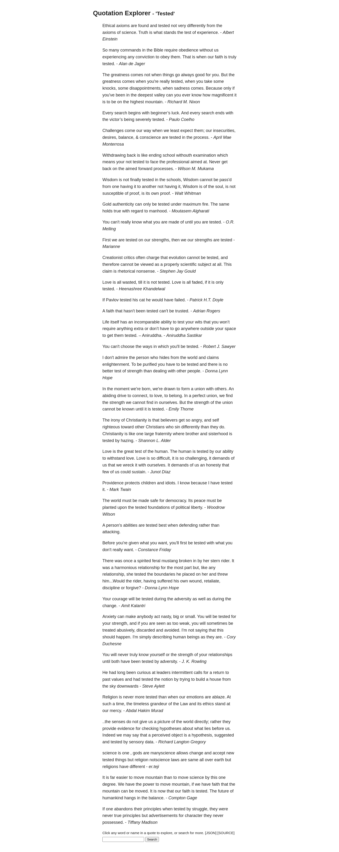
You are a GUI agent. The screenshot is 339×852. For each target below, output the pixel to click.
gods (137, 753)
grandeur (158, 703)
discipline (111, 587)
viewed (146, 264)
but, (196, 567)
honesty (213, 465)
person (142, 357)
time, (120, 703)
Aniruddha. (152, 335)
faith (219, 57)
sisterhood (218, 433)
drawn (169, 388)
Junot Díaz (160, 472)
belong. (176, 395)
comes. (198, 88)
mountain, (181, 784)
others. (221, 388)
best (163, 525)
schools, (174, 179)
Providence (113, 483)
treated (109, 630)
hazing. (127, 440)
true (117, 211)
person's (114, 525)
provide (109, 728)
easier (122, 777)
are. (219, 637)
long (121, 672)
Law (184, 703)
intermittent (182, 672)
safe (154, 500)
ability (166, 322)
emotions (195, 697)
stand (220, 703)
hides (164, 357)
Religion (110, 697)
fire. (205, 204)
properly (171, 264)
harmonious (126, 567)
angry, (197, 420)
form (185, 388)
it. (104, 489)
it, (180, 186)
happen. (123, 637)
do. (222, 427)
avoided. (172, 630)
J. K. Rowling (194, 661)
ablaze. (219, 697)
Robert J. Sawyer (219, 346)
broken (185, 560)
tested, (177, 81)
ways (147, 346)
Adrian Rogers (206, 311)
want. (129, 549)
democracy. (176, 500)
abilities (130, 525)
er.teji (154, 766)
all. (219, 264)
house (215, 679)
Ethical (108, 25)
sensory (136, 742)
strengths (203, 240)
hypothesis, (202, 735)
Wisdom (110, 179)
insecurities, (224, 130)
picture (163, 721)
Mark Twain (120, 489)
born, (147, 388)
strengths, (161, 240)
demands (221, 458)
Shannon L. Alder (154, 440)
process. (202, 137)
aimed (196, 161)
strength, (120, 623)
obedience (188, 50)
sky (112, 686)
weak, (184, 623)
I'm (184, 630)
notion (167, 679)
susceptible (113, 193)
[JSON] (210, 833)
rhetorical (126, 271)
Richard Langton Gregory (182, 742)
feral (156, 560)
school (169, 155)
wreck (128, 465)
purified (150, 364)
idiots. (170, 483)
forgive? (133, 587)
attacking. (111, 532)
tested (164, 25)
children (148, 483)
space (230, 328)
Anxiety (109, 616)
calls (198, 672)
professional (177, 161)
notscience (159, 759)
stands (170, 32)
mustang (169, 560)
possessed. (113, 822)
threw (222, 574)
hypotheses (170, 728)
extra (138, 328)
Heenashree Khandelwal (142, 289)
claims (213, 357)
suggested (224, 735)
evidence (125, 728)
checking (150, 728)
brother (192, 433)
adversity (182, 599)
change (196, 753)
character (193, 815)
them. (176, 57)
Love (107, 282)
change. (109, 605)
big (176, 616)
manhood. (158, 211)
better (107, 371)
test (187, 32)
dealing (160, 371)
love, (158, 395)
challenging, (196, 458)
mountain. (154, 102)
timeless (141, 703)
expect (186, 130)
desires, (109, 137)
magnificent (222, 95)
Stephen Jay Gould (178, 271)
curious (144, 672)
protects (132, 483)
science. (129, 32)
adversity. (169, 661)
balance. (157, 798)
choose (127, 346)
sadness (182, 88)
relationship (149, 567)
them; (199, 130)
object (177, 735)
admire (121, 357)
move (139, 777)
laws (175, 759)
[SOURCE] (226, 833)
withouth (184, 155)
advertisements (163, 815)
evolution (177, 257)
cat (142, 300)
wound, (196, 581)
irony (115, 420)
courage (119, 599)
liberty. (197, 507)
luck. (176, 113)
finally (135, 179)
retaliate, (212, 581)
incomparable (147, 322)
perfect (198, 395)
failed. (180, 300)
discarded (146, 630)
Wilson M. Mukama (196, 168)
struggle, (200, 809)
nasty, (166, 616)
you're (152, 81)
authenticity (123, 204)
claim (107, 271)
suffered (165, 581)
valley (159, 95)
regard (137, 211)
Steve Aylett (153, 686)
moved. (142, 791)
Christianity (136, 420)
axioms (123, 25)
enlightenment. (116, 364)
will (131, 599)
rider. (225, 560)
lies (207, 728)
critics (129, 257)
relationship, (113, 574)
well (202, 599)
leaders (163, 672)
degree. (109, 784)
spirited (144, 560)
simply (145, 637)
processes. (163, 168)
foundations (159, 507)
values (118, 679)
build (200, 679)
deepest (145, 95)
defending (188, 525)
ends (220, 113)
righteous (111, 427)
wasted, (129, 282)
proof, (134, 193)
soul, (219, 186)
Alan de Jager (132, 63)
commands (130, 50)
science (109, 753)
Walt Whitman (188, 193)
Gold (106, 204)
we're (136, 388)
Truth (143, 32)
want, (163, 543)
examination (204, 155)
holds (107, 211)
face (154, 161)
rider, (137, 581)
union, (212, 395)
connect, (140, 395)
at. (205, 161)
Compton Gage (182, 798)
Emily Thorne (181, 409)
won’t (225, 322)
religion (141, 759)
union (199, 388)
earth (219, 759)
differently (196, 25)
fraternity (163, 433)
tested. (108, 63)
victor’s (116, 119)
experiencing (114, 57)
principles (152, 809)
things (168, 74)
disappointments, (145, 88)
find (229, 395)
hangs (130, 798)
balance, (126, 137)
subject (204, 264)
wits (198, 322)
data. (149, 742)
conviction (145, 57)
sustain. (139, 472)
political (183, 507)
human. (162, 451)
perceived (161, 735)
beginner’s (160, 113)
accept (219, 753)
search (120, 113)
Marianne (111, 246)
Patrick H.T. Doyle (206, 300)
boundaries (164, 574)
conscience (150, 137)
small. (190, 616)
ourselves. (168, 402)
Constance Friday (154, 549)
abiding (109, 395)
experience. (208, 32)
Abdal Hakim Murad (144, 710)
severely (143, 119)
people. (194, 371)
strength (134, 371)
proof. (165, 193)
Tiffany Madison (142, 822)
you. (216, 74)
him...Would (113, 581)
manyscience (162, 753)
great (129, 451)
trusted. (182, 311)
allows (182, 753)
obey (165, 57)
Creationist (112, 257)
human (184, 451)
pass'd (225, 179)
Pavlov (112, 300)
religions (110, 766)
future (223, 791)
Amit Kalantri (133, 605)
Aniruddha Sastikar (184, 335)
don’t (154, 328)
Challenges (113, 130)
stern (215, 560)
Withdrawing (114, 155)
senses (118, 721)
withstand (116, 458)
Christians (155, 427)
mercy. (116, 710)
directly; (201, 721)
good (200, 74)
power (148, 784)
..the (106, 721)
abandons (123, 809)
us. (228, 728)
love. (130, 458)
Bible (158, 50)
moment (121, 388)
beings (193, 637)
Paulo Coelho (181, 119)
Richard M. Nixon (183, 102)
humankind (112, 798)
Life (105, 322)
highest (137, 102)
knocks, (109, 88)
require (171, 50)
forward (145, 168)
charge (152, 257)
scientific (188, 264)
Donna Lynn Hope (162, 587)
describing (162, 637)
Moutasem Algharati (190, 211)
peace (200, 500)
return (218, 672)
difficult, (164, 458)
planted (109, 507)
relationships (220, 654)
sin (177, 427)
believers (169, 420)
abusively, (126, 630)
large (149, 433)
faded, (198, 282)
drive (121, 395)
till (140, 282)
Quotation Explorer (122, 13)
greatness (120, 74)
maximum (192, 204)
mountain (154, 777)
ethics (208, 703)
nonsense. (146, 271)
